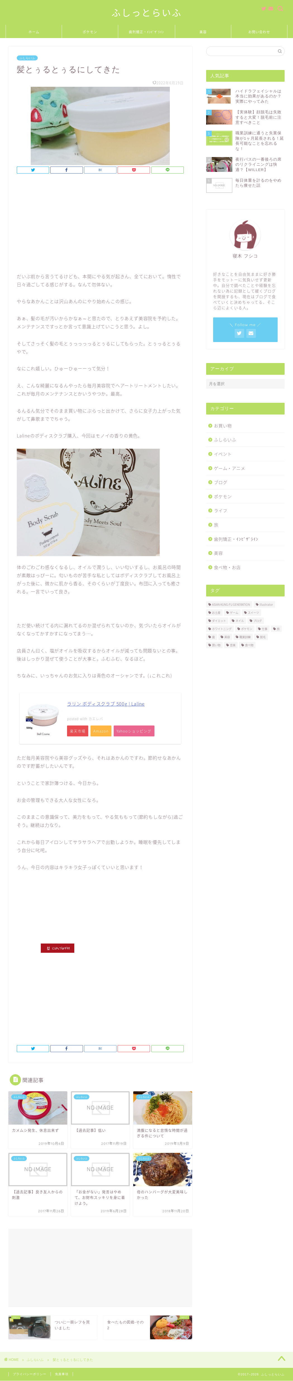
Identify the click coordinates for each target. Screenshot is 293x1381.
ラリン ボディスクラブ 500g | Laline (106, 703)
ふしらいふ (27, 58)
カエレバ (96, 718)
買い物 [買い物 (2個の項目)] (216, 645)
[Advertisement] (100, 225)
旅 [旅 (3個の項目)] (278, 629)
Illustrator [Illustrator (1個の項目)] (266, 604)
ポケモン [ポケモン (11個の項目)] (246, 629)
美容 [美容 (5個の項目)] (227, 637)
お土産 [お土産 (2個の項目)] (216, 612)
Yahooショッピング (136, 731)
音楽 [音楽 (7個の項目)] (232, 645)
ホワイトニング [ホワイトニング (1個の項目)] (222, 629)
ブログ (220, 482)
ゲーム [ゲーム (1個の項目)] (234, 612)
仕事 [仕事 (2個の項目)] (264, 629)
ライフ (220, 510)
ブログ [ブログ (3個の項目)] (257, 621)
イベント (223, 454)
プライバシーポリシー (29, 1374)
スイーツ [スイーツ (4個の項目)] (253, 612)
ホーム (33, 32)
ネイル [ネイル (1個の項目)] (239, 621)
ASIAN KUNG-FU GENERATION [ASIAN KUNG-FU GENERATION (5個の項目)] (231, 604)
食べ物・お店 (227, 567)
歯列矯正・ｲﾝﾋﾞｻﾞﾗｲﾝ (146, 32)
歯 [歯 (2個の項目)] (213, 637)
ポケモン (90, 32)
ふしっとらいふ (146, 12)
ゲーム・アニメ (229, 468)
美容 (203, 32)
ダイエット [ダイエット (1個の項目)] (219, 621)
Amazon (102, 731)
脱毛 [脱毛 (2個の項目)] (263, 637)
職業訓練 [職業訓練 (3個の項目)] (245, 637)
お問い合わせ (259, 32)
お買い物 (223, 425)
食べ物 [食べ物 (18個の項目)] (249, 645)
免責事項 (61, 1374)
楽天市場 (78, 731)
